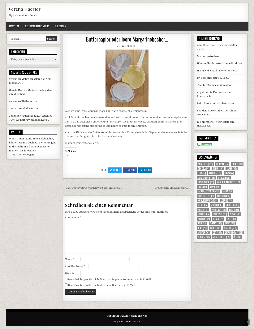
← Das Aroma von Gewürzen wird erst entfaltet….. (92, 187)
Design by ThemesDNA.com (127, 321)
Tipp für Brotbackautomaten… (214, 85)
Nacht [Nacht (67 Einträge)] (203, 209)
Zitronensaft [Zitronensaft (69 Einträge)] (234, 232)
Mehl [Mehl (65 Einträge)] (202, 205)
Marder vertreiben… (209, 56)
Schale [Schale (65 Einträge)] (203, 214)
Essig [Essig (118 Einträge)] (218, 168)
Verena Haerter (25, 9)
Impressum (60, 26)
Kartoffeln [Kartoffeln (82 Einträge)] (205, 196)
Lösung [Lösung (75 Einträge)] (226, 200)
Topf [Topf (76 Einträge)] (202, 228)
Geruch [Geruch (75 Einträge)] (224, 177)
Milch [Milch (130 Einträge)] (216, 205)
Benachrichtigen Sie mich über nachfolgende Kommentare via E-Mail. (109, 279)
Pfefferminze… (30, 101)
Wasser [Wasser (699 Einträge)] (230, 228)
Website (70, 273)
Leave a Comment (128, 46)
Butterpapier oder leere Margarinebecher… (127, 39)
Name (69, 259)
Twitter (115, 170)
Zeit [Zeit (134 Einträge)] (217, 232)
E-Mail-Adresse (75, 266)
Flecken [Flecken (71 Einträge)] (215, 173)
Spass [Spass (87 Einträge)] (235, 214)
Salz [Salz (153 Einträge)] (234, 209)
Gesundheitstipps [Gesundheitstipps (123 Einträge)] (228, 182)
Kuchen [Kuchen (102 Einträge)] (223, 196)
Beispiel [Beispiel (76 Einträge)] (222, 164)
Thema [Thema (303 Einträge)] (216, 223)
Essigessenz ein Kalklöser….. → (173, 187)
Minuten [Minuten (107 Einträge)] (232, 205)
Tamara (13, 108)
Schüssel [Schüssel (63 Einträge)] (220, 214)
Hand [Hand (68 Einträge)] (215, 187)
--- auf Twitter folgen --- (23, 154)
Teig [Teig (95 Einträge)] (202, 223)
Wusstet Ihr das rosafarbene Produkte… (220, 63)
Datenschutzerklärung (37, 26)
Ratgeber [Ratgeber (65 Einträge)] (219, 209)
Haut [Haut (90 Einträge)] (227, 191)
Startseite (14, 26)
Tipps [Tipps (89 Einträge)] (230, 223)
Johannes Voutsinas (21, 115)
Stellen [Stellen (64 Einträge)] (204, 219)
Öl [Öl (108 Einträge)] (237, 237)
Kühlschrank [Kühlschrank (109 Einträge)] (207, 200)
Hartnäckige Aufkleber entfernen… (217, 70)
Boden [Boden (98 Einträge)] (237, 164)
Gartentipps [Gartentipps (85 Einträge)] (206, 177)
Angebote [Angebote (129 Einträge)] (205, 164)
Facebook (130, 170)
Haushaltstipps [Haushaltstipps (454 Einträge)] (208, 191)
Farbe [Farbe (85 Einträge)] (231, 168)
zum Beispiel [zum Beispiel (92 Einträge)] (221, 237)
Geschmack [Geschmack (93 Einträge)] (206, 182)
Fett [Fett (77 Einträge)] (202, 173)
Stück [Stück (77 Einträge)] (218, 219)
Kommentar (73, 217)
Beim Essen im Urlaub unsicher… (217, 103)
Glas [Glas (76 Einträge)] (202, 187)
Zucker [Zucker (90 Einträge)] (203, 237)
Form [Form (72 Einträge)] (229, 173)
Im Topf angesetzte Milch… (213, 77)
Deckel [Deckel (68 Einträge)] (203, 168)
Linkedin (145, 170)
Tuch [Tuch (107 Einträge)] (215, 228)
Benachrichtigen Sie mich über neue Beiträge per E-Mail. (102, 285)
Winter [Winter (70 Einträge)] (203, 232)
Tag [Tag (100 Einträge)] (231, 219)
